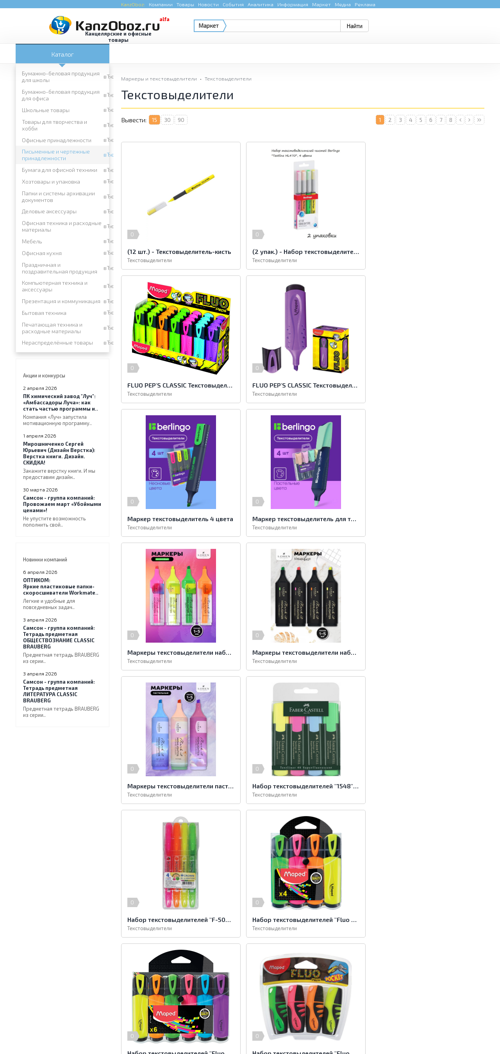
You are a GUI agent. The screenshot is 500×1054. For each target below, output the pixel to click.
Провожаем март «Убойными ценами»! (62, 511)
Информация (292, 4)
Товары (185, 4)
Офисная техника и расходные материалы (62, 226)
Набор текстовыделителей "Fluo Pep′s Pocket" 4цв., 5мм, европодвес (302, 786)
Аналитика (260, 4)
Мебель (32, 241)
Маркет (321, 4)
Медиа (343, 4)
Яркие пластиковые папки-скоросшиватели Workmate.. (62, 593)
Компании (161, 4)
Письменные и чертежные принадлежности (56, 154)
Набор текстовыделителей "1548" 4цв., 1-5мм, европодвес (179, 652)
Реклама (365, 4)
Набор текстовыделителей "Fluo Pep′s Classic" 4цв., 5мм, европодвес (425, 652)
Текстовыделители (228, 78)
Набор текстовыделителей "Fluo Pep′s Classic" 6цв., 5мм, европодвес (179, 786)
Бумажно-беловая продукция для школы (61, 76)
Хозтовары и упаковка (51, 181)
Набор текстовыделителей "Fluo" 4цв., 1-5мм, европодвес (425, 786)
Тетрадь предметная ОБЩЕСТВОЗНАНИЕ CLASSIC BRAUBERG (62, 644)
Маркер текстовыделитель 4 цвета (302, 385)
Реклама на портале (218, 1032)
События (233, 4)
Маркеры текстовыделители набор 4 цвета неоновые (179, 518)
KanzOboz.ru (114, 1013)
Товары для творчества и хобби (54, 125)
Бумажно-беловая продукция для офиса (61, 95)
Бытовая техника (44, 312)
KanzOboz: (133, 4)
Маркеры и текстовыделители (159, 78)
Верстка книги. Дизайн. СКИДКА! (62, 460)
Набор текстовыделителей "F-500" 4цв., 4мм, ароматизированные (302, 652)
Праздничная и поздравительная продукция (59, 268)
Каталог (62, 54)
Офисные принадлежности (56, 140)
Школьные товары (46, 110)
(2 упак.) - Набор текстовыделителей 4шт (302, 251)
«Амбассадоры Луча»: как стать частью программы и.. (62, 409)
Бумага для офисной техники (59, 169)
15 (154, 119)
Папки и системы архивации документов (58, 196)
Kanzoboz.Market (463, 978)
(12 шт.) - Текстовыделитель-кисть (179, 251)
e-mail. (327, 982)
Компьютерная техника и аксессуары (55, 286)
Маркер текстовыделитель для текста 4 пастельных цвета (425, 385)
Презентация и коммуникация (61, 301)
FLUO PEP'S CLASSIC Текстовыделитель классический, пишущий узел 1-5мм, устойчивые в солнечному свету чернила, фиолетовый (179, 385)
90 (181, 119)
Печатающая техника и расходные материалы (52, 327)
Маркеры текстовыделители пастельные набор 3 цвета (425, 518)
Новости (208, 4)
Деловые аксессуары (49, 211)
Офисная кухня (42, 253)
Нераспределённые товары (57, 342)
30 (167, 119)
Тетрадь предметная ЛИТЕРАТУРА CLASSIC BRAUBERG (62, 698)
